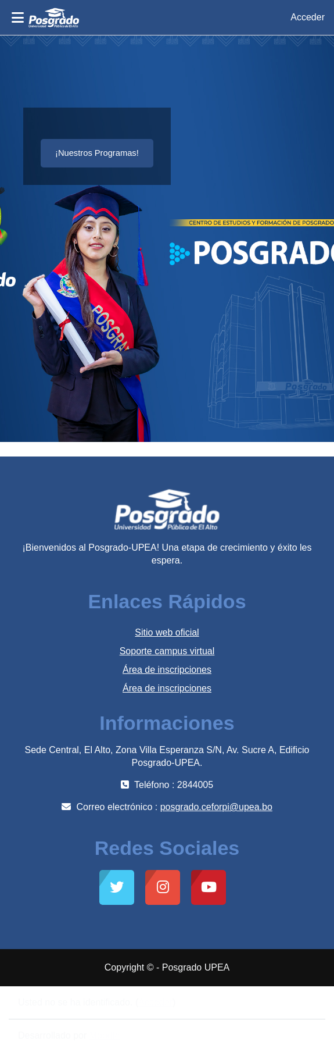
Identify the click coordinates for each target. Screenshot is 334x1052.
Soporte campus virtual (167, 651)
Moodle (104, 1035)
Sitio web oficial (167, 632)
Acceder (307, 17)
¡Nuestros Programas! (97, 153)
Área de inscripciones (167, 670)
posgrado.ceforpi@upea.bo (216, 807)
